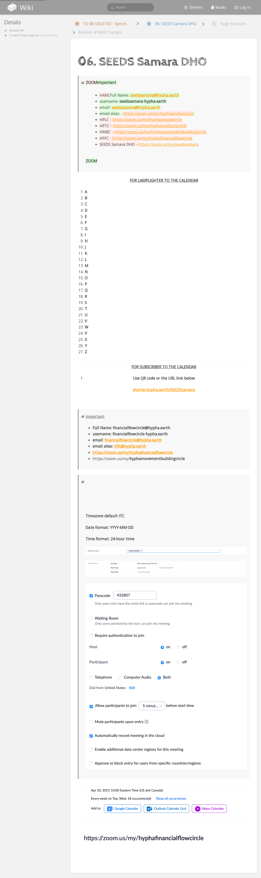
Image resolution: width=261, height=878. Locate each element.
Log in (242, 7)
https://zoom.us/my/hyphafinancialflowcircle (133, 452)
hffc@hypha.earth (130, 446)
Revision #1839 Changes (100, 32)
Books (218, 7)
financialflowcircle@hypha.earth (133, 440)
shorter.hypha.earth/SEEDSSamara (164, 389)
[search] (130, 7)
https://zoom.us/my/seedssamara (168, 144)
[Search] (112, 8)
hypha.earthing (48, 35)
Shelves (193, 7)
